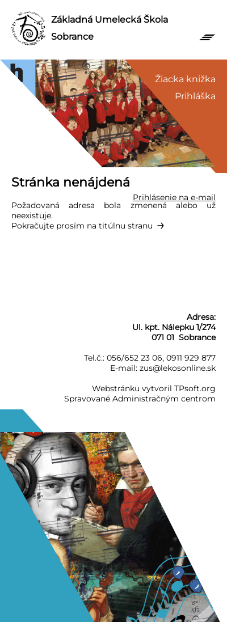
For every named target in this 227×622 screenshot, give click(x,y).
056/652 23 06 (134, 358)
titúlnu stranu (126, 226)
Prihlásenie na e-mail (174, 197)
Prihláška (195, 96)
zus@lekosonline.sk (178, 368)
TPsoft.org (195, 388)
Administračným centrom (164, 398)
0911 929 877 (191, 358)
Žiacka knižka (185, 79)
